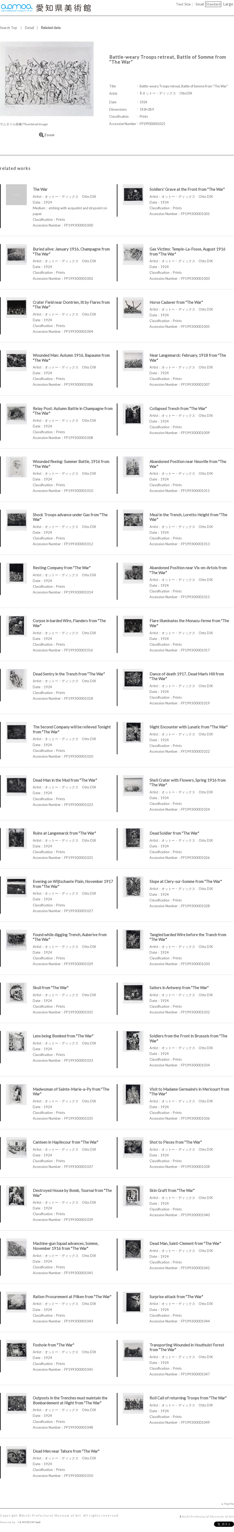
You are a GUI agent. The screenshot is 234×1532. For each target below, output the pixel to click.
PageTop (229, 1503)
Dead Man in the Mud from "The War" (65, 780)
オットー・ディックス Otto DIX (167, 93)
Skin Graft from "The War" (172, 1190)
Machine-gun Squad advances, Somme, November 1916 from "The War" (65, 1246)
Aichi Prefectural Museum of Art (208, 1516)
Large (228, 4)
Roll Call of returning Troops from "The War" (188, 1398)
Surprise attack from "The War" (176, 1296)
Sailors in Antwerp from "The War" (179, 987)
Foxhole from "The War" (53, 1345)
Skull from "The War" (50, 987)
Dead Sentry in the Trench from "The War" (69, 674)
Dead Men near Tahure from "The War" (66, 1451)
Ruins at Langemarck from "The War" (64, 833)
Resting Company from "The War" (61, 567)
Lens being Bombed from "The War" (63, 1036)
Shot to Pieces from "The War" (176, 1142)
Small (200, 4)
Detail (29, 28)
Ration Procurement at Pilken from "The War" (72, 1296)
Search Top (8, 28)
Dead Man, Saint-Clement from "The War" (185, 1243)
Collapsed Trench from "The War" (178, 408)
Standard (213, 4)
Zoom (47, 135)
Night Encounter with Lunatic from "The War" (189, 727)
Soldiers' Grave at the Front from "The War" (187, 189)
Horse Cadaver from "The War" (176, 302)
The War (40, 189)
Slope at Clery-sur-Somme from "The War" (186, 881)
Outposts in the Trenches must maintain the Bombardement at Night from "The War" (70, 1400)
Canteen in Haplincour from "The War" (65, 1142)
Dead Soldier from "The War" (174, 833)
